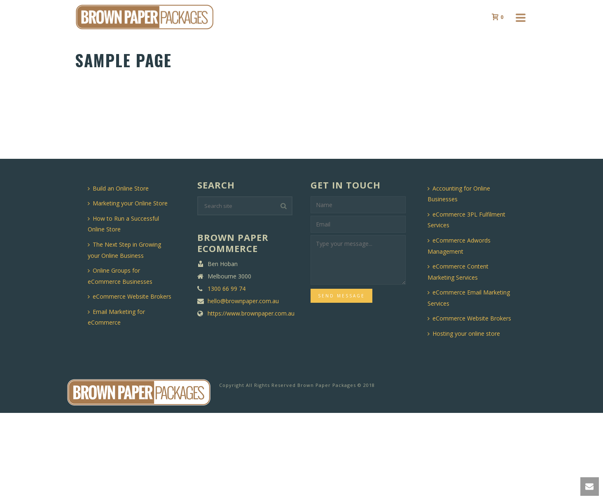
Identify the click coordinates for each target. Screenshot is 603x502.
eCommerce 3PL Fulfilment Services (466, 219)
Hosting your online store (464, 333)
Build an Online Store (118, 188)
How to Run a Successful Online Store (123, 223)
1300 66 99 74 (226, 288)
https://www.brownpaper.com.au (251, 313)
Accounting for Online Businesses (459, 193)
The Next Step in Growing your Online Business (124, 249)
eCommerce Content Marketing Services (458, 271)
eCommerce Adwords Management (459, 245)
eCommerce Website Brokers (129, 296)
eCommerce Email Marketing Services (469, 297)
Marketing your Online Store (128, 203)
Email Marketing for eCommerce (116, 317)
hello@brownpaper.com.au (243, 301)
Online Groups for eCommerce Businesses (120, 275)
